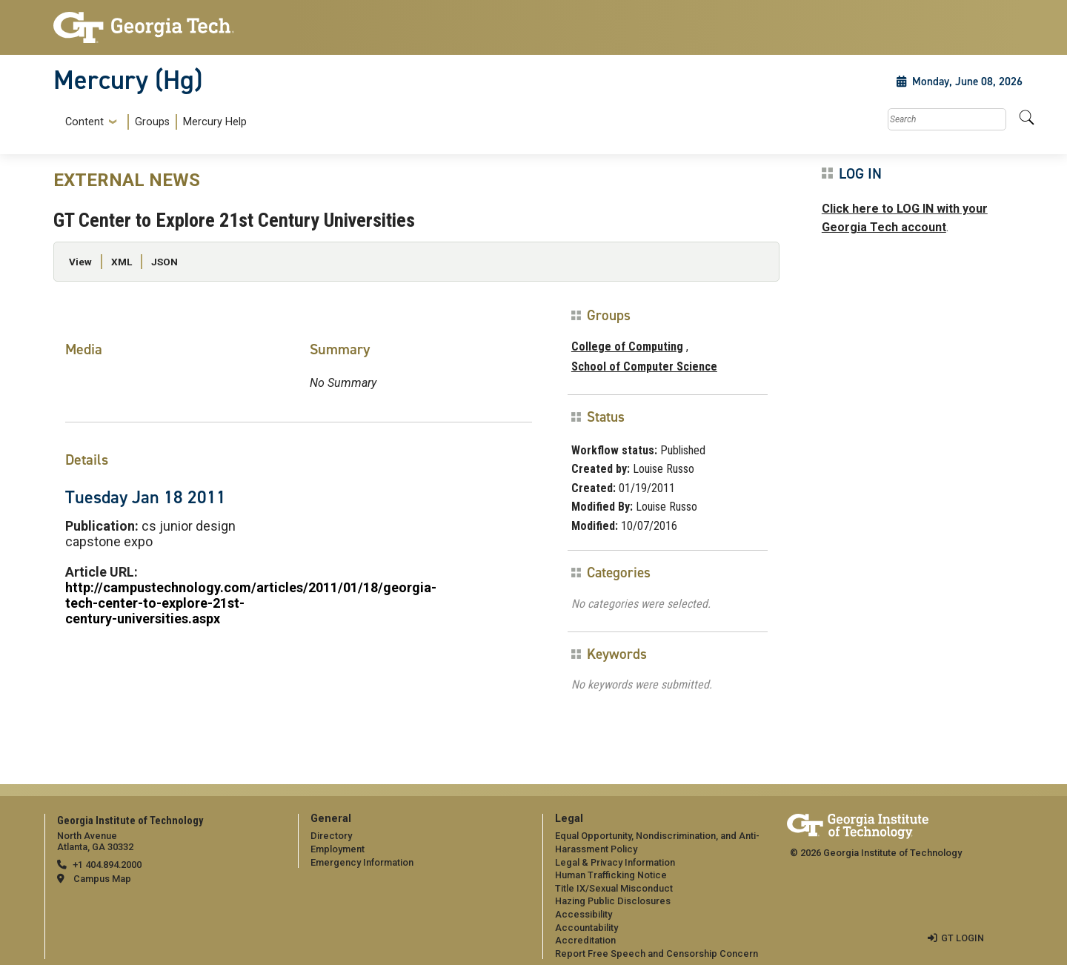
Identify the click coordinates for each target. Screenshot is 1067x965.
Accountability (586, 927)
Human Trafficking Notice (611, 875)
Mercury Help (215, 122)
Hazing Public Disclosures (613, 900)
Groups (152, 122)
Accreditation (585, 940)
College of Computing (627, 346)
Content (84, 122)
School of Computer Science (644, 366)
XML (121, 262)
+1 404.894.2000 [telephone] (107, 864)
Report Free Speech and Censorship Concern (656, 953)
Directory (331, 835)
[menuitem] (153, 122)
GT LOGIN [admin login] (962, 938)
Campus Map (102, 878)
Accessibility (583, 914)
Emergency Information (361, 862)
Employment (337, 849)
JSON (164, 262)
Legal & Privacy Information (615, 862)
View (80, 262)
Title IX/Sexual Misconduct (614, 888)
